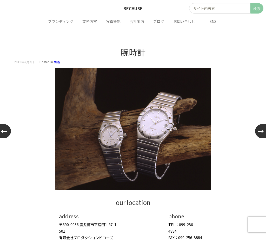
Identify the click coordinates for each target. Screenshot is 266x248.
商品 (57, 62)
